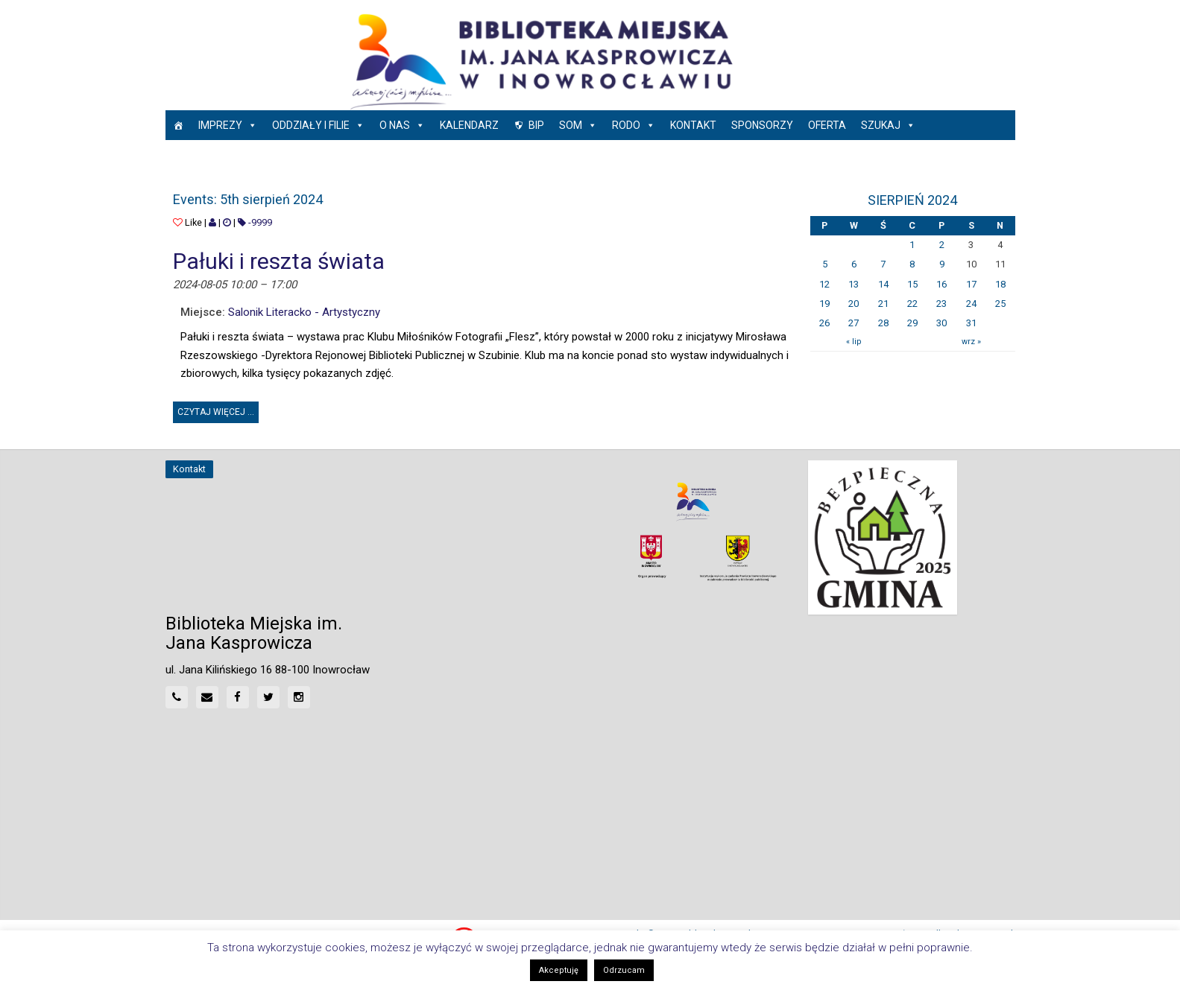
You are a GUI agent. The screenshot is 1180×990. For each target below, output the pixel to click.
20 (853, 303)
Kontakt (693, 125)
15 (912, 284)
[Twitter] (268, 697)
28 (883, 323)
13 (853, 284)
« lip (853, 341)
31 (971, 323)
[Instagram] (299, 697)
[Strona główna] (178, 125)
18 (1000, 284)
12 (824, 284)
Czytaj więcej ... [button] (218, 409)
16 (941, 284)
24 (971, 303)
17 (971, 284)
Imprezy (227, 125)
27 (853, 323)
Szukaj (888, 125)
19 (824, 303)
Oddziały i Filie (318, 125)
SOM (578, 125)
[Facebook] (238, 697)
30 (941, 323)
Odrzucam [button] (624, 970)
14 (883, 284)
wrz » (971, 341)
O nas (402, 125)
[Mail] (207, 697)
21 (883, 303)
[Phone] (176, 697)
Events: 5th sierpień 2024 (248, 199)
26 (824, 323)
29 (912, 323)
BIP (536, 125)
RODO (633, 125)
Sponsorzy (762, 125)
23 (941, 303)
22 (912, 303)
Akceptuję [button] (558, 970)
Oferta (827, 125)
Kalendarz (469, 125)
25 (1000, 303)
